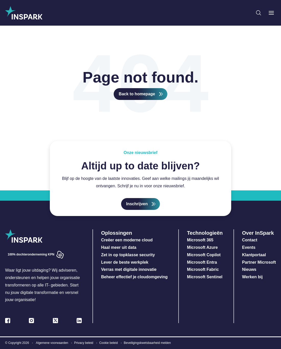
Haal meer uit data (118, 247)
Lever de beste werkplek (124, 262)
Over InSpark (258, 233)
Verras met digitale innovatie (129, 269)
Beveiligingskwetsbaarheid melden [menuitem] (147, 343)
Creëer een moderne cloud (127, 240)
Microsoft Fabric (203, 269)
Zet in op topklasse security (128, 255)
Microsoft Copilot (204, 255)
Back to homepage (137, 94)
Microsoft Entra (202, 262)
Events (248, 247)
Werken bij (252, 277)
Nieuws (249, 269)
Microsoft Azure (202, 247)
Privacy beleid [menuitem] (83, 343)
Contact (249, 240)
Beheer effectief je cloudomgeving (134, 277)
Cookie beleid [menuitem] (108, 343)
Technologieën (205, 233)
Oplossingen (116, 233)
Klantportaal (254, 255)
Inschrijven (137, 204)
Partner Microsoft (259, 262)
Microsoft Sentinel (205, 277)
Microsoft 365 (200, 240)
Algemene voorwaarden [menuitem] (52, 343)
